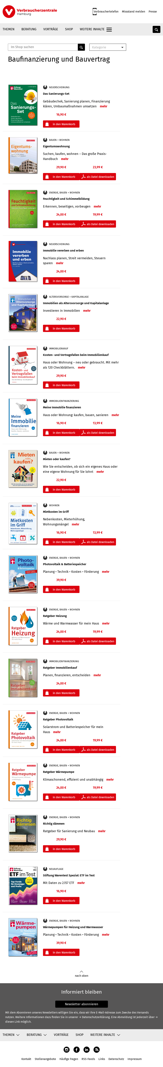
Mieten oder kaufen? (56, 459)
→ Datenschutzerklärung (94, 1017)
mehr (103, 106)
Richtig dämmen (54, 824)
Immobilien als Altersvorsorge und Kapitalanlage (76, 303)
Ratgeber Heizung (55, 616)
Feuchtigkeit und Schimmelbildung (66, 199)
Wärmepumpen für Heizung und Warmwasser (73, 927)
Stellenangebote (45, 1059)
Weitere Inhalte (92, 29)
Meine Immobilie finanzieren (62, 407)
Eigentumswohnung (56, 146)
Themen (8, 29)
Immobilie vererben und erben (63, 250)
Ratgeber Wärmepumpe (58, 772)
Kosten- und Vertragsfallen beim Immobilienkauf (76, 355)
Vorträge (50, 29)
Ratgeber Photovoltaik (58, 719)
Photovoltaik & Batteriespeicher (64, 564)
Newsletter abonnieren (81, 1004)
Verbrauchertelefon (106, 11)
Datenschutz (116, 1059)
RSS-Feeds (88, 1059)
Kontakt (26, 1059)
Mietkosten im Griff (56, 512)
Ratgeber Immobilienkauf (60, 668)
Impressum (135, 1059)
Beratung (28, 29)
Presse (153, 11)
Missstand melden (133, 11)
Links (101, 1059)
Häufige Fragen (68, 1059)
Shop (69, 29)
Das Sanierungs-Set (56, 94)
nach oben (81, 974)
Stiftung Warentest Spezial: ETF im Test (69, 875)
